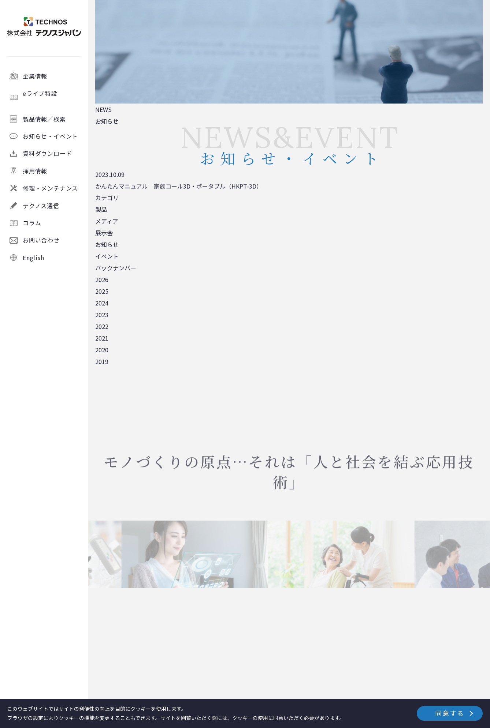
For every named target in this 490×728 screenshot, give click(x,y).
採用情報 (35, 170)
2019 (101, 361)
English (33, 257)
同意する (449, 713)
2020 (101, 349)
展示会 (104, 232)
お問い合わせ (41, 240)
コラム (32, 222)
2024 (101, 303)
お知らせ (107, 244)
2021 (101, 338)
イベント (107, 256)
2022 (101, 326)
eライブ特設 (52, 97)
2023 (101, 314)
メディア (106, 221)
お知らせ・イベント (50, 136)
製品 (101, 209)
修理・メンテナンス (50, 188)
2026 (101, 279)
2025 (101, 291)
